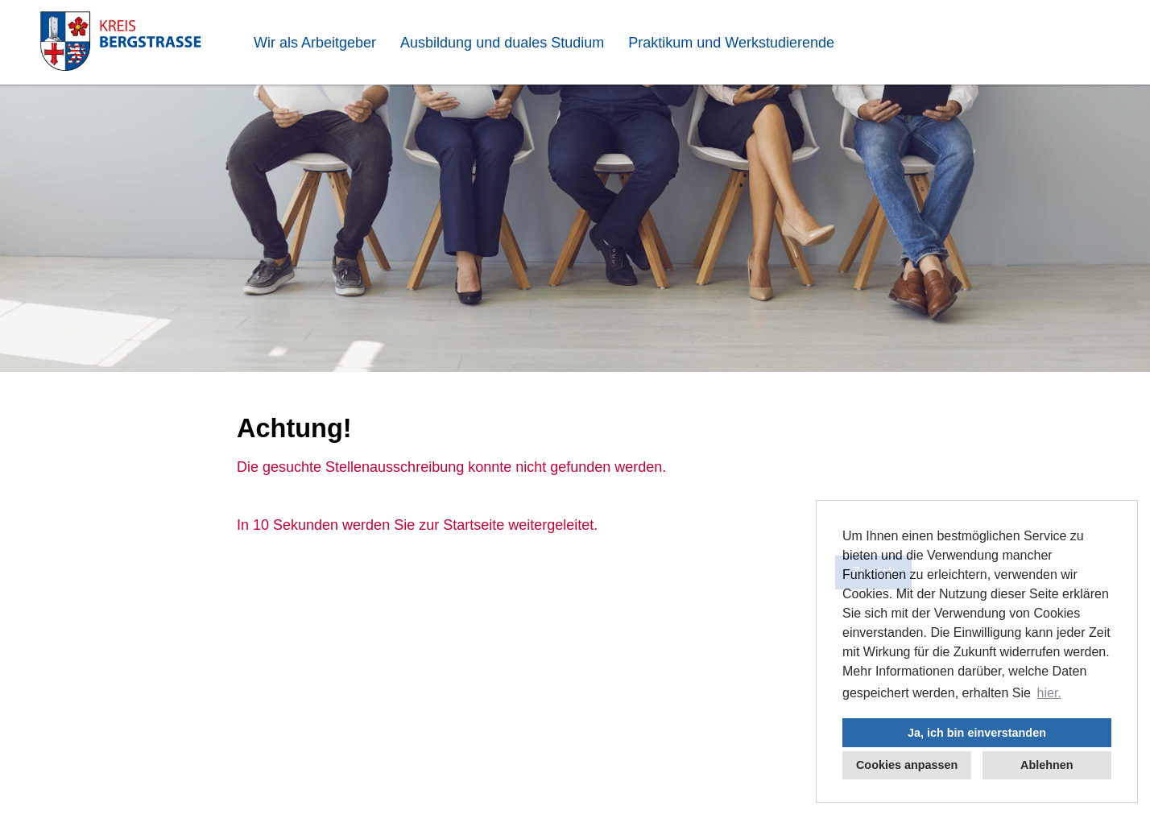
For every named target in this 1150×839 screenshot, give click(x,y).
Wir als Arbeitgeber (315, 43)
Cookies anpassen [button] (907, 764)
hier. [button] (1049, 693)
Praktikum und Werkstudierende (731, 43)
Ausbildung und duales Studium (502, 43)
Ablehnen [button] (1046, 764)
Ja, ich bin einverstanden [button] (977, 732)
